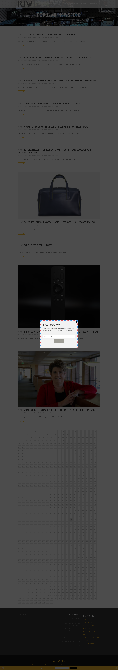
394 (75, 491)
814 (75, 558)
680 (19, 539)
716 (83, 542)
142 (27, 453)
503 (31, 510)
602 (27, 526)
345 (39, 485)
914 (75, 573)
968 (51, 583)
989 (55, 586)
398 (91, 491)
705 (39, 542)
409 (55, 494)
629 (55, 529)
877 (87, 567)
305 (39, 479)
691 (63, 539)
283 (31, 475)
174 (75, 456)
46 (43, 437)
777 (87, 551)
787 (47, 555)
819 (95, 558)
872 (67, 567)
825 (39, 561)
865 (39, 567)
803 (31, 558)
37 (87, 434)
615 (79, 526)
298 (91, 475)
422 (27, 498)
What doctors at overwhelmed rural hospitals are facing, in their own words (60, 409)
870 (59, 567)
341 (23, 485)
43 (31, 437)
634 (75, 529)
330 (59, 482)
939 (95, 577)
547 (47, 517)
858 (91, 564)
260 (19, 472)
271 (63, 472)
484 (35, 507)
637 (87, 529)
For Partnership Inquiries (89, 631)
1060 (19, 599)
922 (27, 577)
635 (79, 529)
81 (23, 444)
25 (39, 434)
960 (19, 583)
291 (63, 475)
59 (95, 437)
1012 (67, 589)
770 (59, 551)
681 (23, 539)
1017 (87, 589)
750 (59, 548)
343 (31, 485)
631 (63, 529)
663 (31, 536)
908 (51, 573)
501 (23, 510)
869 (55, 567)
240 (19, 469)
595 (79, 523)
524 (35, 513)
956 (83, 580)
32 (67, 434)
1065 (39, 599)
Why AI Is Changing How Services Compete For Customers (72, 624)
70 (59, 441)
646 (43, 532)
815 (79, 558)
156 (83, 453)
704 (35, 542)
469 (55, 504)
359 (95, 485)
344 (35, 485)
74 (75, 441)
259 (95, 469)
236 (83, 466)
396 (83, 491)
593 (71, 523)
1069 (55, 599)
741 (23, 548)
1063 (31, 599)
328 (51, 482)
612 (67, 526)
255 (79, 469)
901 (23, 573)
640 (19, 532)
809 (55, 558)
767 (47, 551)
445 (39, 501)
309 (55, 479)
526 (43, 513)
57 (87, 437)
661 (23, 536)
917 (87, 573)
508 (51, 510)
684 (35, 539)
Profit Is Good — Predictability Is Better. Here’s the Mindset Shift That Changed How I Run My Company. (71, 636)
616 (83, 526)
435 (79, 498)
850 (59, 564)
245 (39, 469)
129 (55, 450)
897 (87, 570)
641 (23, 532)
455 (79, 501)
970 (59, 583)
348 (51, 485)
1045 (39, 596)
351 (63, 485)
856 (83, 564)
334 (75, 482)
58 (91, 437)
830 (59, 561)
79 (95, 441)
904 (35, 573)
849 (55, 564)
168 (51, 456)
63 (31, 441)
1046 (43, 596)
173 (71, 456)
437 (87, 498)
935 (79, 577)
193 (71, 460)
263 (31, 472)
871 (63, 567)
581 (23, 523)
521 (23, 513)
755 (79, 548)
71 (63, 441)
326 (43, 482)
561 (23, 520)
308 (51, 479)
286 (43, 475)
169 (55, 456)
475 (79, 504)
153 (71, 453)
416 (83, 494)
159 (95, 453)
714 (75, 542)
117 (87, 447)
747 (47, 548)
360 (19, 488)
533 (71, 513)
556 (83, 517)
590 (59, 523)
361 (23, 488)
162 (27, 456)
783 (31, 555)
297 (87, 475)
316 (83, 479)
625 (39, 529)
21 (23, 434)
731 (63, 545)
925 (39, 577)
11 (63, 431)
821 (23, 561)
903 (31, 573)
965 (39, 583)
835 (79, 561)
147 (47, 453)
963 (31, 583)
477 (87, 504)
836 (83, 561)
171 (63, 456)
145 (39, 453)
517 (87, 510)
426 (43, 498)
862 (27, 567)
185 (39, 460)
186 (43, 460)
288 (51, 475)
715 (79, 542)
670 (59, 536)
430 (59, 498)
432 (67, 498)
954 (75, 580)
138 (91, 450)
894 (75, 570)
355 (79, 485)
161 (23, 456)
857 (87, 564)
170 (59, 456)
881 (23, 570)
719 (95, 542)
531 (63, 513)
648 (51, 532)
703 (31, 542)
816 (83, 558)
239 (95, 466)
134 (75, 450)
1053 (71, 596)
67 (47, 441)
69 (55, 441)
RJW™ (39, 37)
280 (19, 475)
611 (63, 526)
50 (59, 437)
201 (23, 463)
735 (79, 545)
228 (51, 466)
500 (19, 510)
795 (79, 555)
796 (83, 555)
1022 (27, 592)
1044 (35, 596)
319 (95, 479)
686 (43, 539)
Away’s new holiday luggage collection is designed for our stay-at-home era (59, 222)
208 (51, 463)
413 (71, 494)
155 (79, 453)
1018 (91, 589)
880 (19, 570)
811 (63, 558)
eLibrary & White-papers (89, 643)
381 (23, 491)
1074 (75, 599)
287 (47, 475)
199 (95, 460)
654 (75, 532)
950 (59, 580)
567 (47, 520)
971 (63, 583)
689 (55, 539)
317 (87, 479)
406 (43, 494)
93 (71, 444)
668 (51, 536)
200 (19, 463)
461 (23, 504)
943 (31, 580)
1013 (71, 589)
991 (63, 586)
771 (63, 551)
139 (95, 450)
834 (75, 561)
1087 (47, 602)
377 (87, 488)
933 (71, 577)
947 (47, 580)
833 (71, 561)
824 (35, 561)
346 (43, 485)
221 (23, 466)
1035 (79, 592)
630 (59, 529)
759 (95, 548)
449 (55, 501)
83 (31, 444)
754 (75, 548)
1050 (59, 596)
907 (47, 573)
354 (75, 485)
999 (95, 586)
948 (51, 580)
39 (95, 434)
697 (87, 539)
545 (39, 517)
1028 (51, 592)
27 (47, 434)
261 (23, 472)
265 (39, 472)
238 (91, 466)
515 (79, 510)
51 (63, 437)
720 (19, 545)
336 (83, 482)
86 (43, 444)
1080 (19, 602)
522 (27, 513)
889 (55, 570)
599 (95, 523)
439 (95, 498)
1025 (39, 592)
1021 (23, 592)
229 (55, 466)
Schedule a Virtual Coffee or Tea (91, 637)
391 (63, 491)
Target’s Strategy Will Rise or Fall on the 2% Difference (72, 619)
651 (63, 532)
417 (87, 494)
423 (31, 498)
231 (63, 466)
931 (63, 577)
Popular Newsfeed (31, 37)
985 (39, 586)
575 (79, 520)
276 (83, 472)
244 (35, 469)
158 (91, 453)
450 (59, 501)
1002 (27, 589)
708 (51, 542)
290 (59, 475)
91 (63, 444)
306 (43, 479)
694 (75, 539)
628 (51, 529)
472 (67, 504)
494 (75, 507)
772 (67, 551)
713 (71, 542)
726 (43, 545)
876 (83, 567)
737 (87, 545)
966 (43, 583)
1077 (87, 599)
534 (75, 513)
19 (95, 431)
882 (27, 570)
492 (67, 507)
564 (35, 520)
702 (27, 542)
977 (87, 583)
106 (43, 447)
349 (55, 485)
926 (43, 577)
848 (51, 564)
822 (27, 561)
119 (95, 447)
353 (71, 485)
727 (47, 545)
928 (51, 577)
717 (87, 542)
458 (91, 501)
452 (67, 501)
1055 (79, 596)
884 (35, 570)
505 (39, 510)
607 (47, 526)
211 (63, 463)
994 (75, 586)
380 (19, 491)
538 (91, 513)
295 (79, 475)
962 (27, 583)
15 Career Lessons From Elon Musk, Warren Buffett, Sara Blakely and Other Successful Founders (56, 151)
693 (71, 539)
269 (55, 472)
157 (87, 453)
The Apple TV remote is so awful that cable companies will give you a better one (61, 331)
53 (71, 437)
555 (79, 517)
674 (75, 536)
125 (39, 450)
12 (67, 431)
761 (23, 551)
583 (31, 523)
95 (79, 444)
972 (67, 583)
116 (83, 447)
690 (59, 539)
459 (95, 501)
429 (55, 498)
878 (91, 567)
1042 (27, 596)
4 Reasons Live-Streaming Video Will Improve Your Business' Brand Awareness (60, 80)
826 (43, 561)
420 (19, 498)
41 (23, 437)
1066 (43, 599)
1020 (19, 592)
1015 (79, 589)
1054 (75, 596)
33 (71, 434)
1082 (27, 602)
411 (63, 494)
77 (87, 441)
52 (67, 437)
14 (75, 431)
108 (51, 447)
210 (59, 463)
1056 (83, 596)
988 (51, 586)
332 (67, 482)
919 (95, 573)
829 (55, 561)
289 (55, 475)
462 (27, 504)
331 (63, 482)
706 (43, 542)
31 (63, 434)
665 (39, 536)
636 (83, 529)
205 (39, 463)
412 (67, 494)
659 (95, 532)
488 (51, 507)
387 (47, 491)
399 (95, 491)
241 (23, 469)
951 (63, 580)
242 (27, 469)
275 (79, 472)
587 (47, 523)
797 (87, 555)
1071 (63, 599)
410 (59, 494)
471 (63, 504)
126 (43, 450)
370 (59, 488)
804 (35, 558)
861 (23, 567)
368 (51, 488)
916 (83, 573)
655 (79, 532)
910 (59, 573)
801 (23, 558)
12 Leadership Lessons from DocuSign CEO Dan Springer (49, 34)
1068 (51, 599)
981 (23, 586)
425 (39, 498)
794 (75, 555)
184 (35, 460)
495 (79, 507)
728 (51, 545)
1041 (23, 596)
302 (27, 479)
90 (59, 444)
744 (35, 548)
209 (55, 463)
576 (83, 520)
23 (31, 434)
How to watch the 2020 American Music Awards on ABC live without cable (58, 57)
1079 (95, 599)
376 (83, 488)
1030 (59, 592)
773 (71, 551)
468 (51, 504)
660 (19, 536)
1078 (91, 599)
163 (31, 456)
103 (31, 447)
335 (79, 482)
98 (91, 444)
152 (67, 453)
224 (35, 466)
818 (91, 558)
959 (95, 580)
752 (67, 548)
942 (27, 580)
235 (79, 466)
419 (95, 494)
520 (19, 513)
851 (63, 564)
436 (83, 498)
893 (71, 570)
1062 (27, 599)
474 (75, 504)
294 (75, 475)
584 (35, 523)
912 (67, 573)
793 (71, 555)
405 (39, 494)
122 (27, 450)
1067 (47, 599)
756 (83, 548)
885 (39, 570)
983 (31, 586)
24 (35, 434)
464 (35, 504)
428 (51, 498)
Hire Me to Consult (87, 619)
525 (39, 513)
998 (91, 586)
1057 (87, 596)
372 (67, 488)
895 (79, 570)
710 (59, 542)
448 (51, 501)
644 (35, 532)
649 (55, 532)
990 (59, 586)
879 (95, 567)
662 (27, 536)
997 (87, 586)
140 (19, 453)
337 (87, 482)
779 (95, 551)
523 (31, 513)
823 (31, 561)
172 (67, 456)
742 (27, 548)
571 (63, 520)
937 (87, 577)
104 (35, 447)
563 (31, 520)
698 (91, 539)
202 (27, 463)
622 (27, 529)
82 (27, 444)
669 (55, 536)
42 (27, 437)
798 (91, 555)
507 (47, 510)
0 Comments (45, 37)
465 (39, 504)
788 (51, 555)
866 (43, 567)
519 (95, 510)
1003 (31, 589)
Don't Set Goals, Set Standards (38, 245)
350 (59, 485)
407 (47, 494)
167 (47, 456)
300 (19, 479)
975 (79, 583)
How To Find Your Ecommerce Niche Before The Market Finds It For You (71, 629)
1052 (67, 596)
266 (43, 472)
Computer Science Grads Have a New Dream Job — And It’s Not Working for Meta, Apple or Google (71, 643)
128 (51, 450)
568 (51, 520)
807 (47, 558)
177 (87, 456)
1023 (31, 592)
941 (23, 580)
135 (79, 450)
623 (31, 529)
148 (51, 453)
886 (43, 570)
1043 (31, 596)
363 (31, 488)
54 (75, 437)
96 (83, 444)
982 (27, 586)
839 (95, 561)
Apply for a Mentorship (88, 634)
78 (91, 441)
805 (39, 558)
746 (43, 548)
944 (35, 580)
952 (67, 580)
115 (79, 447)
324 (35, 482)
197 (87, 460)
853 (71, 564)
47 (47, 437)
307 (47, 479)
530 (59, 513)
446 (43, 501)
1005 (39, 589)
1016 (83, 589)
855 (79, 564)
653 (71, 532)
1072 (67, 599)
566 (43, 520)
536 (83, 513)
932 (67, 577)
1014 (75, 589)
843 (31, 564)
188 (51, 460)
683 (31, 539)
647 (47, 532)
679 (95, 536)
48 (51, 437)
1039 (95, 592)
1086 (43, 602)
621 (23, 529)
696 (83, 539)
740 (19, 548)
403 (31, 494)
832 (67, 561)
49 (55, 437)
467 (47, 504)
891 (63, 570)
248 (51, 469)
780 (19, 555)
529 (55, 513)
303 (31, 479)
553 (71, 517)
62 (27, 441)
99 (95, 444)
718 (91, 542)
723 (31, 545)
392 (67, 491)
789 (55, 555)
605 (39, 526)
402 (27, 494)
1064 (35, 599)
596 (83, 523)
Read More (21, 45)
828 (51, 561)
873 (71, 567)
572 (67, 520)
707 (47, 542)
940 (19, 580)
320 (19, 482)
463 (31, 504)
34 (75, 434)
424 (35, 498)
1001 (23, 589)
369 (55, 488)
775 (79, 551)
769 (55, 551)
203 (31, 463)
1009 (55, 589)
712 (67, 542)
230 (59, 466)
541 (23, 517)
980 (19, 586)
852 (67, 564)
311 (63, 479)
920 (19, 577)
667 (47, 536)
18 (91, 431)
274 (75, 472)
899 (95, 570)
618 (91, 526)
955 (79, 580)
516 (83, 510)
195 (79, 460)
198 (91, 460)
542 (27, 517)
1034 (75, 592)
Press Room (86, 640)
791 (63, 555)
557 (87, 517)
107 (47, 447)
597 (87, 523)
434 (75, 498)
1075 (79, 599)
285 (39, 475)
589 (55, 523)
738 (91, 545)
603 (31, 526)
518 (91, 510)
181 (23, 460)
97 (87, 444)
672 (67, 536)
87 (47, 444)
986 (43, 586)
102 (27, 447)
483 (31, 507)
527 (47, 513)
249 (55, 469)
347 (47, 485)
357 (87, 485)
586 (43, 523)
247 (47, 469)
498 (91, 507)
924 (35, 577)
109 (55, 447)
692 (67, 539)
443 (31, 501)
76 (83, 441)
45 (39, 437)
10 (59, 431)
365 (39, 488)
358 (91, 485)
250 (59, 469)
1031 (63, 592)
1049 (55, 596)
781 (23, 555)
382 (27, 491)
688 (51, 539)
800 (19, 558)
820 (19, 561)
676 (83, 536)
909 (55, 573)
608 (51, 526)
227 (47, 466)
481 (23, 507)
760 (19, 551)
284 (35, 475)
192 (67, 460)
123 (31, 450)
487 (47, 507)
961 (23, 583)
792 (67, 555)
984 (35, 586)
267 (47, 472)
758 (91, 548)
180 (19, 460)
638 (91, 529)
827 (47, 561)
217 (87, 463)
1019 (95, 589)
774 (75, 551)
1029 (55, 592)
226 (43, 466)
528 (51, 513)
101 (23, 447)
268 (51, 472)
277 (87, 472)
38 (91, 434)
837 (87, 561)
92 (67, 444)
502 (27, 510)
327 (47, 482)
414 (75, 494)
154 (75, 453)
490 (59, 507)
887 (47, 570)
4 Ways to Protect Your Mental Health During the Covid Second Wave (56, 126)
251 (63, 469)
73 (71, 441)
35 (79, 434)
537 (87, 513)
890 (59, 570)
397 (87, 491)
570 (59, 520)
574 (75, 520)
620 (19, 529)
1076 (83, 599)
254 (75, 469)
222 (27, 466)
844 (35, 564)
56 (83, 437)
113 (71, 447)
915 (79, 573)
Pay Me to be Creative (88, 625)
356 (83, 485)
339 (95, 482)
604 (35, 526)
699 (95, 539)
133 (71, 450)
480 (19, 507)
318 (91, 479)
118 (91, 447)
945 (39, 580)
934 (75, 577)
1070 (59, 599)
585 (39, 523)
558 (91, 517)
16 (83, 431)
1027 (47, 592)
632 (67, 529)
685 (39, 539)
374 (75, 488)
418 (91, 494)
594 (75, 523)
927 (47, 577)
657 (87, 532)
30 (59, 434)
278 (91, 472)
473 (71, 504)
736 (83, 545)
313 (71, 479)
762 (27, 551)
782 (27, 555)
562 (27, 520)
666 (43, 536)
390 (59, 491)
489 (55, 507)
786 (43, 555)
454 (75, 501)
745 (39, 548)
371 (63, 488)
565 (39, 520)
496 (83, 507)
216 (83, 463)
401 (23, 494)
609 (55, 526)
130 (59, 450)
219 (95, 463)
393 (71, 491)
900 (19, 573)
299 (95, 475)
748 (51, 548)
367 (47, 488)
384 (35, 491)
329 (55, 482)
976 (83, 583)
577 (87, 520)
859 (95, 564)
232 (67, 466)
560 (19, 520)
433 (71, 498)
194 (75, 460)
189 (55, 460)
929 (55, 577)
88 (51, 444)
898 (91, 570)
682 (27, 539)
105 (39, 447)
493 (71, 507)
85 (39, 444)
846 (43, 564)
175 (79, 456)
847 (47, 564)
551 (63, 517)
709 (55, 542)
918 (91, 573)
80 (19, 444)
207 (47, 463)
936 (83, 577)
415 (79, 494)
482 (27, 507)
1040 (19, 596)
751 (63, 548)
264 (35, 472)
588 (51, 523)
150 (59, 453)
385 (39, 491)
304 (35, 479)
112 (67, 447)
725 (39, 545)
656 (83, 532)
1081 (23, 602)
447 (47, 501)
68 (51, 441)
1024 (35, 592)
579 (95, 520)
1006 (43, 589)
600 (19, 526)
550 (59, 517)
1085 (39, 602)
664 (35, 536)
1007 (47, 589)
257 (87, 469)
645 (39, 532)
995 (79, 586)
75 (79, 441)
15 (79, 431)
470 (59, 504)
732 (67, 545)
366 (43, 488)
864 (35, 567)
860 (19, 567)
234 (75, 466)
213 (71, 463)
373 (71, 488)
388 (51, 491)
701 (23, 542)
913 (71, 573)
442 (27, 501)
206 (43, 463)
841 (23, 564)
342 (27, 485)
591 (63, 523)
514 (75, 510)
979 (95, 583)
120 (19, 450)
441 (23, 501)
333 (71, 482)
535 (79, 513)
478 (91, 504)
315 (79, 479)
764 (35, 551)
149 (55, 453)
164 (35, 456)
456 (83, 501)
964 (35, 583)
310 (59, 479)
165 (39, 456)
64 (35, 441)
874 (75, 567)
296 (83, 475)
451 (63, 501)
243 (31, 469)
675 (79, 536)
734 (75, 545)
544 (35, 517)
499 (95, 507)
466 (43, 504)
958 (91, 580)
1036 (83, 592)
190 (59, 460)
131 (63, 450)
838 (91, 561)
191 (63, 460)
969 (55, 583)
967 (47, 583)
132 (67, 450)
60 (19, 441)
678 (91, 536)
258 (91, 469)
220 (19, 466)
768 (51, 551)
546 (43, 517)
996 (83, 586)
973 (71, 583)
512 (67, 510)
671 (63, 536)
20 (19, 434)
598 (91, 523)
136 (83, 450)
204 (35, 463)
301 (23, 479)
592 (67, 523)
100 (19, 447)
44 (35, 437)
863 (31, 567)
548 (51, 517)
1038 (91, 592)
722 (27, 545)
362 (27, 488)
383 (31, 491)
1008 (51, 589)
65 (39, 441)
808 (51, 558)
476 (83, 504)
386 (43, 491)
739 (95, 545)
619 (95, 526)
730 (59, 545)
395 (79, 491)
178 (91, 456)
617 (87, 526)
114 (75, 447)
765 (39, 551)
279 (95, 472)
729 (55, 545)
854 (75, 564)
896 (83, 570)
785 (39, 555)
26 (43, 434)
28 (51, 434)
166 (43, 456)
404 (35, 494)
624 (35, 529)
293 (71, 475)
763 (31, 551)
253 (71, 469)
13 (71, 431)
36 (83, 434)
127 (47, 450)
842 (27, 564)
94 (75, 444)
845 (39, 564)
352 (67, 485)
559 (95, 517)
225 (39, 466)
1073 (71, 599)
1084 (35, 602)
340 (19, 485)
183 (31, 460)
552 (67, 517)
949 (55, 580)
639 (95, 529)
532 (67, 513)
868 (51, 567)
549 (55, 517)
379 (95, 488)
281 (23, 475)
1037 (87, 592)
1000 (19, 589)
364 (35, 488)
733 (71, 545)
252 (67, 469)
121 (23, 450)
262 (27, 472)
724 (35, 545)
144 (35, 453)
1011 (63, 589)
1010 (59, 589)
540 (19, 517)
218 (91, 463)
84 (35, 444)
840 (19, 564)
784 (35, 555)
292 (67, 475)
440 (19, 501)
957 (87, 580)
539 (95, 513)
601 (23, 526)
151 (63, 453)
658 (91, 532)
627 (47, 529)
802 (27, 558)
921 (23, 577)
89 (55, 444)
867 (47, 567)
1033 (71, 592)
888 (51, 570)
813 (71, 558)
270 (59, 472)
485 (39, 507)
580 (19, 523)
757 (87, 548)
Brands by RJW (86, 628)
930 (59, 577)
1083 (31, 602)
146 (43, 453)
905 (39, 573)
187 (47, 460)
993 (71, 586)
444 (35, 501)
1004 (35, 589)
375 (79, 488)
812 (67, 558)
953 (71, 580)
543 (31, 517)
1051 (63, 596)
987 (47, 586)
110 (59, 447)
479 (95, 504)
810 (59, 558)
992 (67, 586)
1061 (23, 599)
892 (67, 570)
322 (27, 482)
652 (67, 532)
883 (31, 570)
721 (23, 545)
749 (55, 548)
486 (43, 507)
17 (87, 431)
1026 (43, 592)
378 (91, 488)
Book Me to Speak (87, 622)
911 (63, 573)
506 (43, 510)
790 (59, 555)
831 (63, 561)
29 (55, 434)
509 (55, 510)
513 (71, 510)
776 (83, 551)
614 (75, 526)
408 (51, 494)
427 (47, 498)
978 (91, 583)
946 (43, 580)
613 (71, 526)
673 (71, 536)
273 (71, 472)
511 (63, 510)
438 (91, 498)
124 (35, 450)
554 (75, 517)
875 (79, 567)
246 (43, 469)
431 (63, 498)
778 (91, 551)
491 (63, 507)
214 (75, 463)
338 (91, 482)
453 (71, 501)
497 (87, 507)
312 (67, 479)
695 (79, 539)
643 (31, 532)
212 (67, 463)
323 (31, 482)
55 (79, 437)
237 (87, 466)
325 (39, 482)
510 (59, 510)
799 (95, 555)
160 (19, 456)
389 (55, 491)
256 (83, 469)
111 (63, 447)
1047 (47, 596)
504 (35, 510)
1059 (95, 596)
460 (19, 504)
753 (71, 548)
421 (23, 498)
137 (87, 450)
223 (31, 466)
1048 (51, 596)
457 (87, 501)
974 (75, 583)
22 (27, 434)
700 (19, 542)
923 (31, 577)
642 (27, 532)
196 (83, 460)
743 (31, 548)
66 (43, 441)
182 (27, 460)
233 (71, 466)
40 (19, 437)
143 (31, 453)
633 (71, 529)
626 (43, 529)
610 (59, 526)
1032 (67, 592)
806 (43, 558)
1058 (91, 596)
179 (95, 456)
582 (27, 523)
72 (67, 441)
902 (27, 573)
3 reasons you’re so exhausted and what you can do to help (52, 103)
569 (55, 520)
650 (59, 532)
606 (43, 526)
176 (83, 456)
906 (43, 573)
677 (87, 536)
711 (63, 542)
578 (91, 520)
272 (67, 472)
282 (27, 475)
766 (43, 551)
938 (91, 577)
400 (19, 494)
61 (23, 441)
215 (79, 463)
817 (87, 558)
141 (23, 453)
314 (75, 479)
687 (47, 539)
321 (23, 482)
